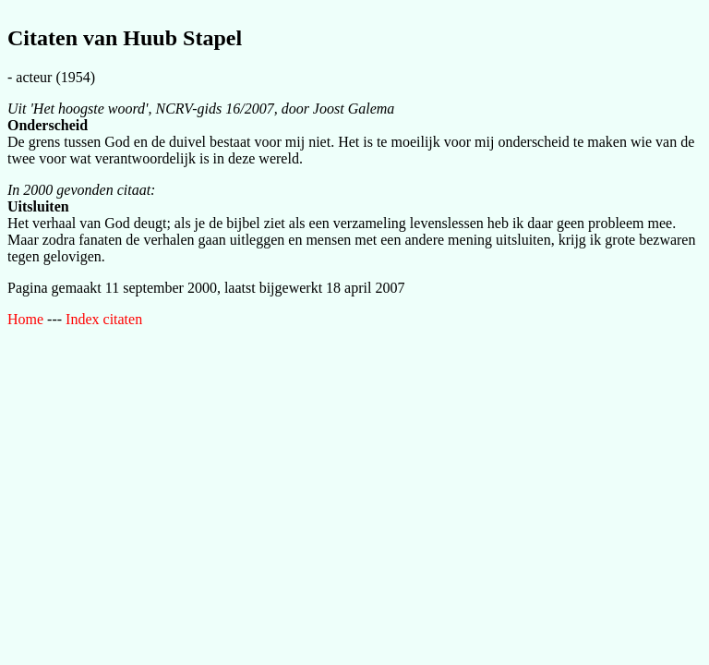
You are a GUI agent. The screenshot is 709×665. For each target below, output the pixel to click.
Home (25, 319)
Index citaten (104, 319)
